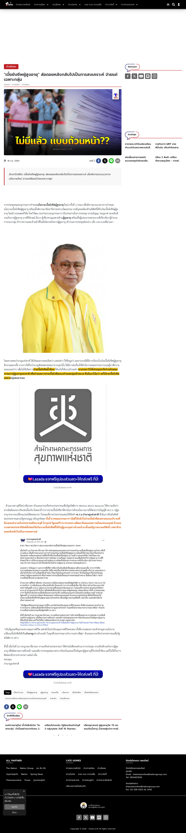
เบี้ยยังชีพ (76, 692)
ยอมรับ (14, 807)
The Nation (11, 768)
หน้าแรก (7, 84)
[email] (117, 160)
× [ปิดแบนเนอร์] (24, 791)
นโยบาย (65, 692)
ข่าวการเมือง (89, 768)
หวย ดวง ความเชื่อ (86, 774)
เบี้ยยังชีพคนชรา (91, 692)
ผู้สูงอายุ (44, 692)
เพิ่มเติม (7, 801)
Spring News (36, 774)
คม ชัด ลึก (41, 768)
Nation (24, 774)
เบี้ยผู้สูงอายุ (32, 692)
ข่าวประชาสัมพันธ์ (104, 780)
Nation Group (27, 768)
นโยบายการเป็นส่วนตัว (76, 786)
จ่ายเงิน (53, 698)
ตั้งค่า (14, 812)
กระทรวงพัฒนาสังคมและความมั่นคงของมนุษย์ (25, 698)
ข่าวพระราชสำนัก (73, 768)
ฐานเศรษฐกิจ (39, 780)
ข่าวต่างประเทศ (72, 780)
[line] (111, 160)
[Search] (174, 4)
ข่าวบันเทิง (70, 774)
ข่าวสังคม (16, 84)
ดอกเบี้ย (55, 692)
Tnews (27, 780)
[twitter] (105, 160)
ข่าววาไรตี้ (102, 774)
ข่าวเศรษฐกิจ (88, 780)
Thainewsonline (14, 780)
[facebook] (98, 160)
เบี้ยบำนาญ (18, 692)
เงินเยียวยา (65, 698)
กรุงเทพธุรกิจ (12, 774)
